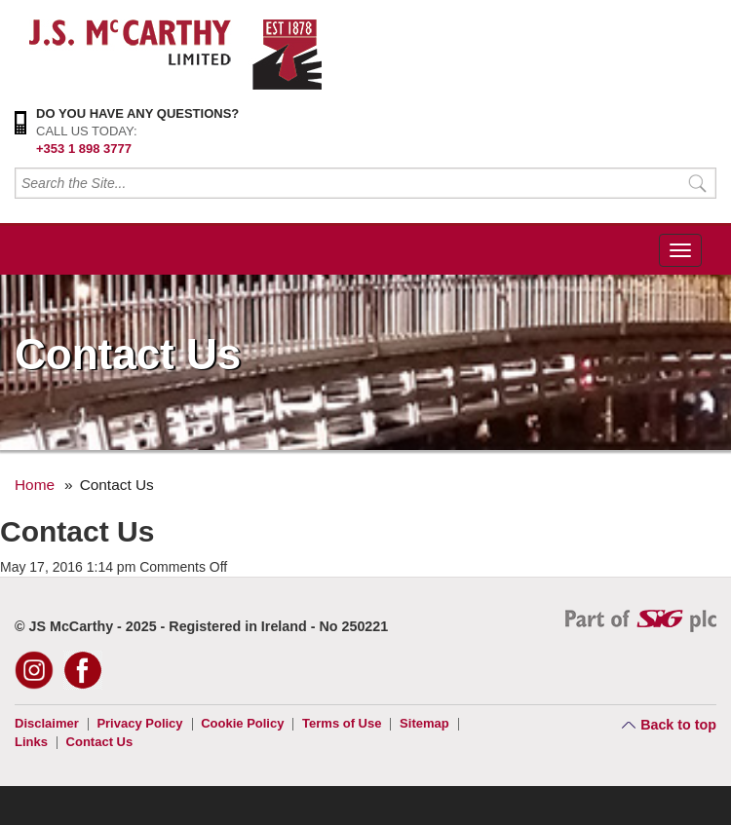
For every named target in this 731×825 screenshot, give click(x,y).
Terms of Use (341, 723)
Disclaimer (47, 723)
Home (35, 484)
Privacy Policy (139, 723)
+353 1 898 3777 (84, 148)
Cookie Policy (242, 723)
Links (31, 741)
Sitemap (424, 723)
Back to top (678, 724)
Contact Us (100, 741)
